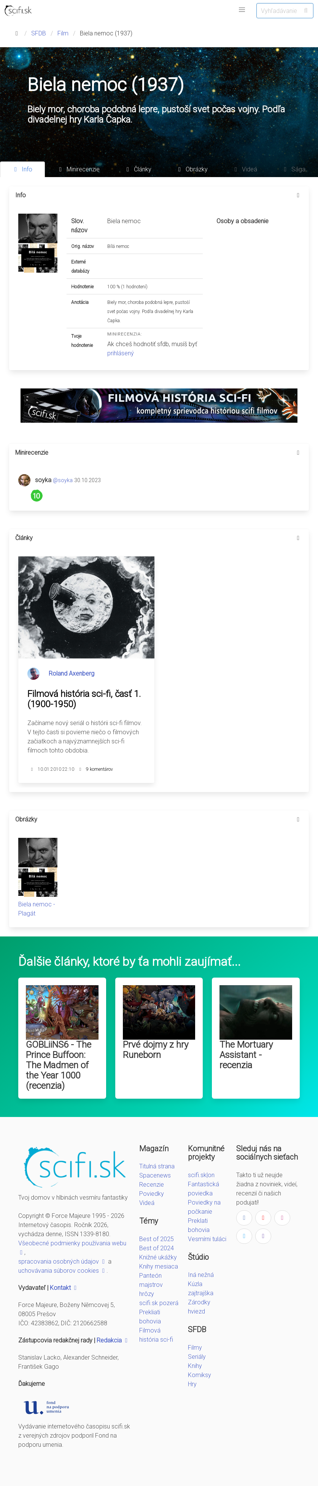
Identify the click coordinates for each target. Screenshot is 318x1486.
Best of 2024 (156, 1248)
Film (62, 33)
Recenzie (151, 1184)
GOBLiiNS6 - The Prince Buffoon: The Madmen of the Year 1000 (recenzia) (58, 1065)
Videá (146, 1202)
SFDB (38, 33)
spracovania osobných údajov (62, 1261)
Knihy (195, 1365)
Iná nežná (201, 1274)
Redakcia (113, 1340)
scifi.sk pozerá (158, 1303)
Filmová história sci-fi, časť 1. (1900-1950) (84, 699)
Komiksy (199, 1375)
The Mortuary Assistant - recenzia (246, 1055)
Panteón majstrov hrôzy (151, 1284)
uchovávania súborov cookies (62, 1270)
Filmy (195, 1347)
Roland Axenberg (71, 673)
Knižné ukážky (158, 1257)
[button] (242, 10)
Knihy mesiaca (158, 1266)
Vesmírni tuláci (207, 1239)
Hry (192, 1384)
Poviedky (151, 1193)
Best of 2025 (156, 1239)
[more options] (298, 195)
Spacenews (155, 1175)
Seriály (197, 1356)
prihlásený (120, 353)
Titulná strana (157, 1166)
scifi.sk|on (201, 1175)
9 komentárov (99, 769)
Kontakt (64, 1287)
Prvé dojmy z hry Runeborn (155, 1049)
